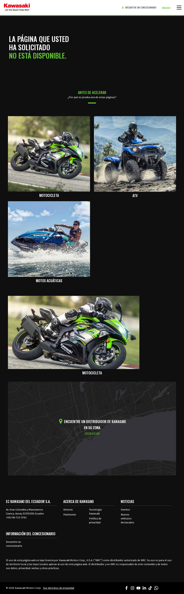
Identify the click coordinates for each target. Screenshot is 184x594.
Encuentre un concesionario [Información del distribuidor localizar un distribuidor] (14, 543)
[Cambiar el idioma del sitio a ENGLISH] (167, 8)
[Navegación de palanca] (179, 7)
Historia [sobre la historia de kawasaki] (68, 509)
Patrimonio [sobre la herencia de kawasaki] (69, 514)
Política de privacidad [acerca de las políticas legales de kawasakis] (95, 520)
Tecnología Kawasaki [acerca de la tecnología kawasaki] (95, 511)
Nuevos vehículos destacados (127, 518)
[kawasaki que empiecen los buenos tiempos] (17, 7)
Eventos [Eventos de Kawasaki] (125, 509)
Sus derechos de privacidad (58, 587)
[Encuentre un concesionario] (139, 7)
